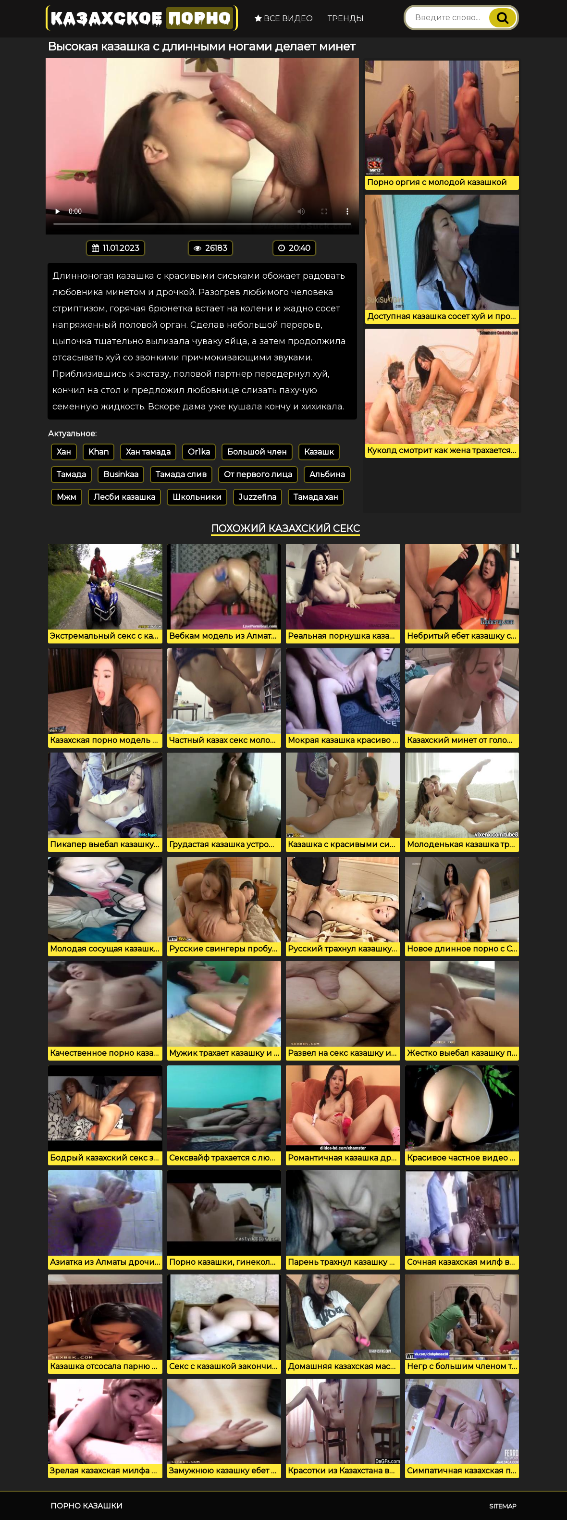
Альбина (327, 474)
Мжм (66, 497)
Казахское (141, 18)
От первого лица (258, 474)
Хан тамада (148, 452)
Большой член (257, 452)
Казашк (319, 452)
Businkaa (120, 474)
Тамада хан (316, 497)
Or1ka (199, 452)
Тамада (71, 474)
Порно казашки (86, 1505)
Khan (98, 452)
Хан (64, 452)
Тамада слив (181, 474)
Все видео (284, 18)
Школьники (197, 497)
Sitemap (503, 1506)
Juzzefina (257, 497)
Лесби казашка (124, 497)
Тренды (346, 18)
